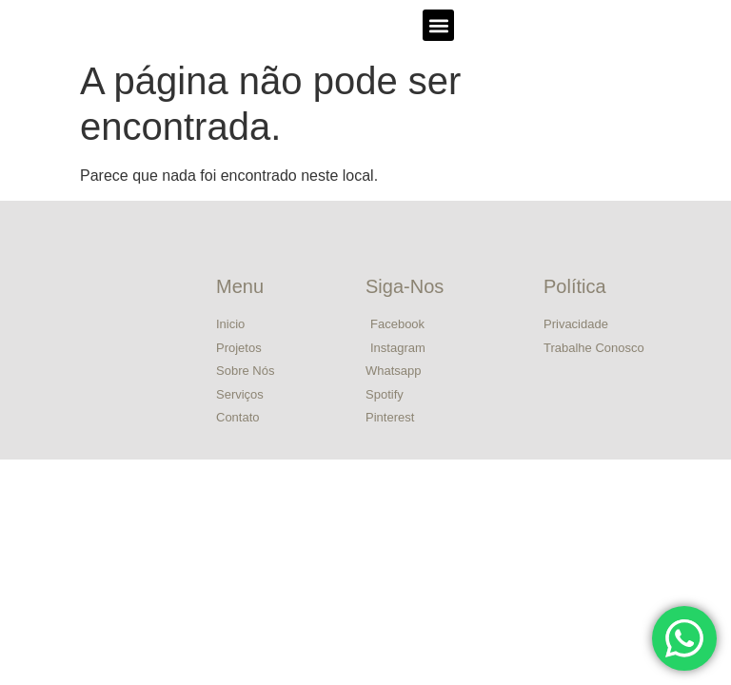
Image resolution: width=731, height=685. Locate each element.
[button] (438, 25)
